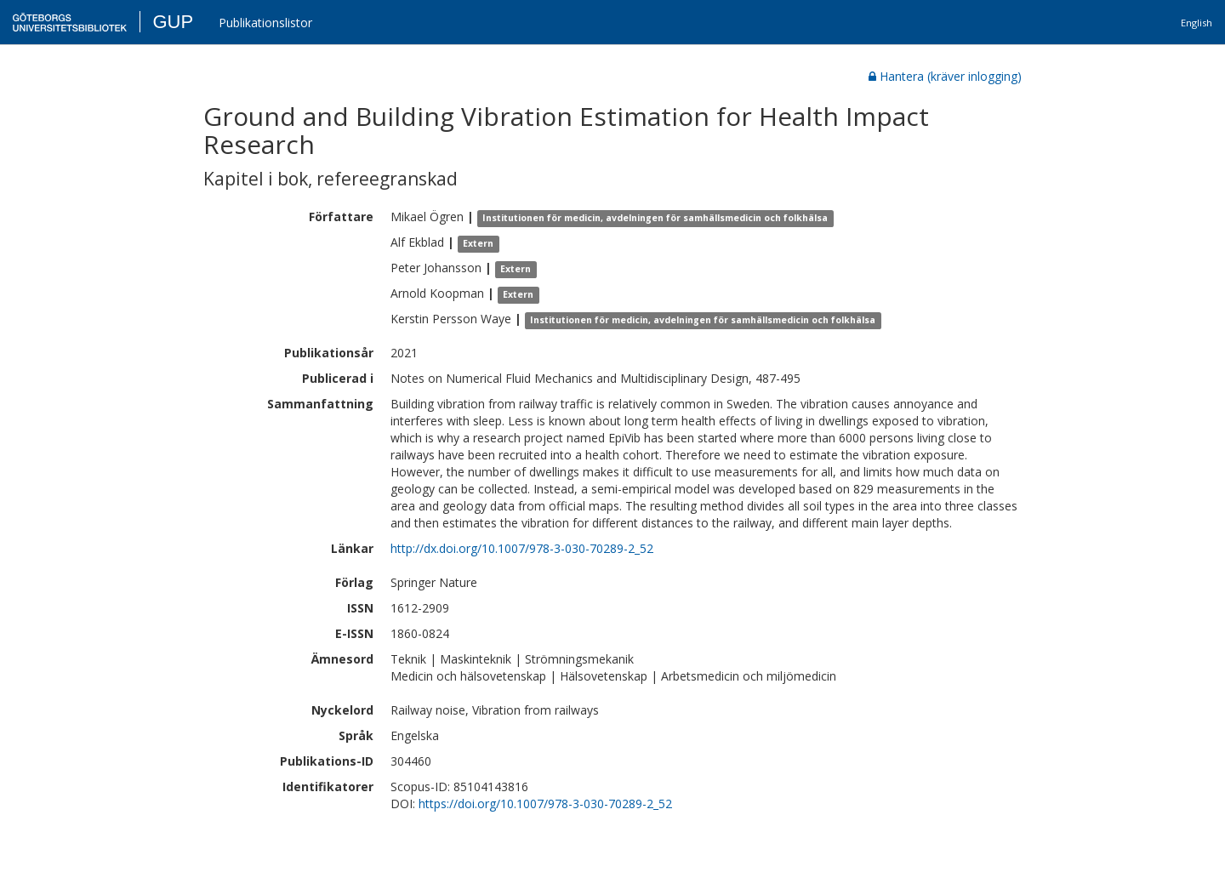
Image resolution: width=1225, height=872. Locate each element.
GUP (172, 21)
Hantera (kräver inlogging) (945, 76)
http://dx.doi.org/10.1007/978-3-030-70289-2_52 (521, 548)
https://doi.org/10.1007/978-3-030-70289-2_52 (545, 803)
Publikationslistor (265, 22)
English (1196, 22)
